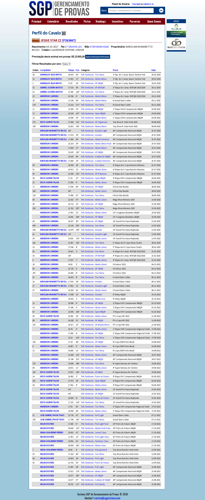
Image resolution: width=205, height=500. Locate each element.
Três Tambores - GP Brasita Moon (95, 324)
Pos (77, 70)
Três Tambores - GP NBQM (92, 109)
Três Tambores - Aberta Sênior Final (96, 143)
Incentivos (117, 21)
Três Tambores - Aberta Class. (93, 445)
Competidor (45, 70)
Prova (115, 70)
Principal (36, 21)
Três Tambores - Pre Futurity (93, 484)
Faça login (136, 3)
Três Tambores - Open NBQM (93, 113)
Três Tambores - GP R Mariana (94, 173)
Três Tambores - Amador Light (94, 130)
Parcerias (135, 21)
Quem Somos (154, 21)
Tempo (71, 70)
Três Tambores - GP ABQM (92, 83)
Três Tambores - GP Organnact (94, 122)
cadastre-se (148, 3)
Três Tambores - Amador (91, 135)
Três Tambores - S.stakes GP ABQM (95, 156)
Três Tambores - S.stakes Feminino (95, 161)
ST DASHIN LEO (73, 46)
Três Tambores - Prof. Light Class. (95, 436)
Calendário (53, 21)
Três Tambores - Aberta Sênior (94, 79)
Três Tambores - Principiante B (94, 449)
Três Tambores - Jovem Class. (93, 432)
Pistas (87, 21)
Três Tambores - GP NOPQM (93, 87)
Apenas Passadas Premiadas (97, 57)
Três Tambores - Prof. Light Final (94, 424)
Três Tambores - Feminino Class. (95, 441)
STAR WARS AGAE (99, 46)
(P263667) (69, 40)
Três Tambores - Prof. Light (92, 415)
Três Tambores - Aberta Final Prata (95, 428)
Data (153, 70)
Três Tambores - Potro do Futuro (95, 376)
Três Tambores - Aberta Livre (93, 299)
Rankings (101, 21)
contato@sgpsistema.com (107, 498)
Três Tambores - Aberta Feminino (95, 139)
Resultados (72, 21)
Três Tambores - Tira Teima (92, 74)
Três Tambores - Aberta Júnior (94, 169)
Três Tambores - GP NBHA (92, 372)
